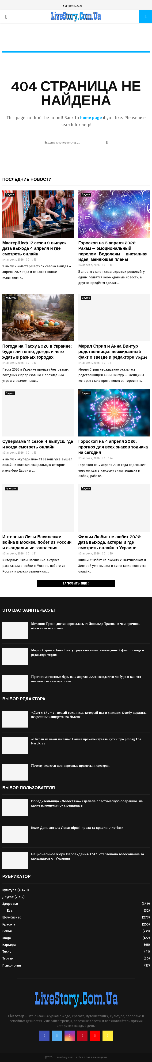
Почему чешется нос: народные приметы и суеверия (70, 766)
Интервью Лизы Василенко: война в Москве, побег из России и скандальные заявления (37, 542)
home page (91, 117)
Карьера (9, 945)
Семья (7, 931)
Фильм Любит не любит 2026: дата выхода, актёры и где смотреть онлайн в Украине (109, 542)
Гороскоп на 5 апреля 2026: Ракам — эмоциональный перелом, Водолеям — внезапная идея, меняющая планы (113, 251)
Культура (11, 297)
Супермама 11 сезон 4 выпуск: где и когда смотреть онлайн (37, 444)
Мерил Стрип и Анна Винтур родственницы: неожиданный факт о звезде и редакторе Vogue (113, 352)
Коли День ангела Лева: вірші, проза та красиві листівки (77, 828)
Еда (9, 911)
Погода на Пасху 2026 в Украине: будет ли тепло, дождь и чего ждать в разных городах (37, 352)
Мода (6, 938)
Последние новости (27, 179)
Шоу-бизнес (11, 917)
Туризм (7, 958)
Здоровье (10, 904)
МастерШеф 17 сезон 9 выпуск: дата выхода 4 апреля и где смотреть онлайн (35, 248)
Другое (10, 194)
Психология (11, 965)
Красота (8, 924)
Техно (6, 952)
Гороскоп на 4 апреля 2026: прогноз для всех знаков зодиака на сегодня (113, 447)
